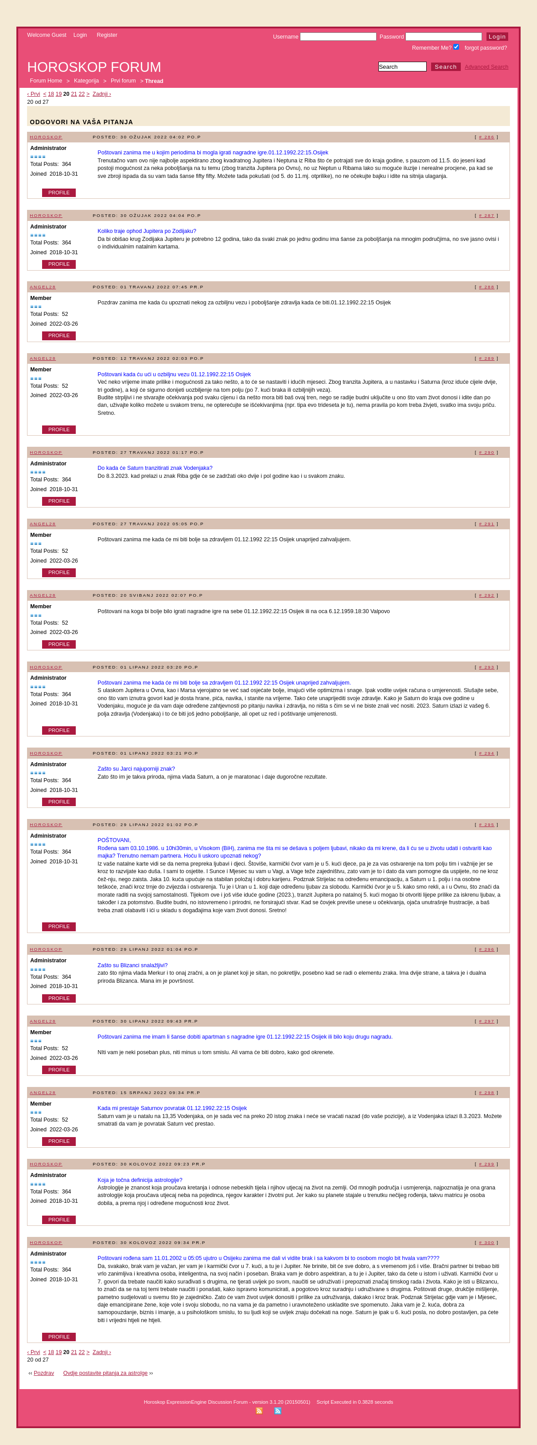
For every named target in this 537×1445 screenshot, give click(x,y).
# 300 (486, 1242)
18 (51, 94)
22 (82, 94)
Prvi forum (123, 81)
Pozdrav (44, 1373)
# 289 (486, 358)
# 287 (486, 215)
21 (74, 94)
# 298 (486, 1092)
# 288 (486, 286)
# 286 (486, 136)
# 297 (486, 1021)
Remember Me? (435, 48)
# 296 (486, 949)
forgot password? (486, 48)
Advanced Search (486, 67)
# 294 (486, 753)
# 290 (486, 452)
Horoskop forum (94, 67)
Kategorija (86, 81)
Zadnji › (102, 94)
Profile (59, 192)
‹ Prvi (33, 94)
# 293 (486, 667)
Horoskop (46, 136)
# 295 (486, 824)
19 (59, 94)
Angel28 (43, 286)
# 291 (486, 523)
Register (107, 35)
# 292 (486, 595)
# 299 (486, 1164)
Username (325, 37)
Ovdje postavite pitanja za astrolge (105, 1373)
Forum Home (46, 81)
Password (431, 37)
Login (80, 35)
